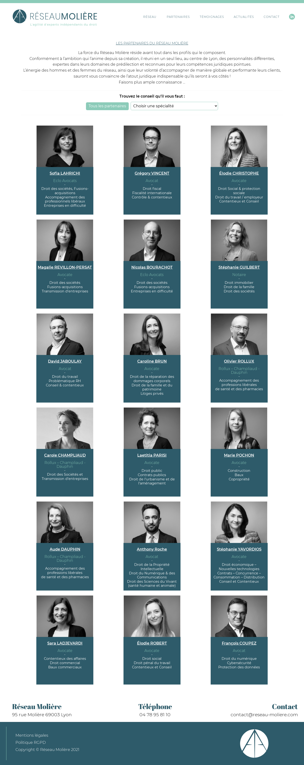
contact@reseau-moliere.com (264, 714)
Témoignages (203, 16)
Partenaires (170, 16)
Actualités (237, 16)
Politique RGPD (30, 742)
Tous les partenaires (107, 106)
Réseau (145, 16)
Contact (266, 16)
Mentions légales (31, 735)
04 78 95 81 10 (155, 714)
